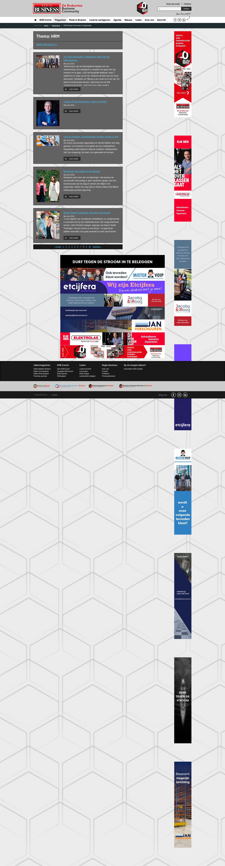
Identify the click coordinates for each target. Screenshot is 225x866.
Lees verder (73, 89)
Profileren (187, 4)
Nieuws (128, 20)
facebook (173, 395)
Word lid (161, 20)
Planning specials (40, 376)
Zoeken (186, 9)
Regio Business (58, 8)
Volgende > (97, 247)
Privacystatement (108, 376)
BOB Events (45, 20)
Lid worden (83, 371)
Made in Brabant (77, 20)
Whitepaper (61, 376)
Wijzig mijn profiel (173, 4)
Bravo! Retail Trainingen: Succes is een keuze (87, 213)
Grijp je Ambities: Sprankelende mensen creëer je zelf (91, 137)
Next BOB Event (63, 369)
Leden (138, 20)
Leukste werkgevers (99, 20)
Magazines (60, 20)
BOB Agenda (62, 374)
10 (90, 247)
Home (35, 20)
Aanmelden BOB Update (133, 369)
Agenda (117, 20)
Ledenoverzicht (85, 369)
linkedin (185, 395)
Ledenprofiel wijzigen (87, 376)
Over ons (149, 20)
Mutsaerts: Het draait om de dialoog (82, 171)
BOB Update (84, 374)
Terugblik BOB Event (65, 371)
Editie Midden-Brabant (42, 369)
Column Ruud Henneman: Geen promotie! (85, 101)
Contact (105, 371)
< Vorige (58, 247)
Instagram (179, 395)
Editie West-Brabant (41, 374)
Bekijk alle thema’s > (46, 44)
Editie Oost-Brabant (41, 371)
